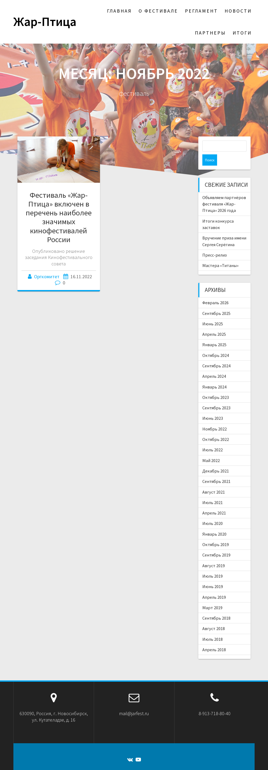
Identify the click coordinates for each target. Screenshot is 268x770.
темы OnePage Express (190, 762)
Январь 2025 (214, 333)
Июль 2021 (212, 491)
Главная (119, 11)
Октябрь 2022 (215, 428)
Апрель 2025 (214, 323)
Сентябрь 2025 (216, 302)
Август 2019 (213, 554)
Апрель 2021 (214, 501)
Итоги (242, 33)
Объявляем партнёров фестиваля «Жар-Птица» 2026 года (224, 193)
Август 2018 (213, 617)
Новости (238, 11)
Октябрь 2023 (215, 386)
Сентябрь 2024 (216, 354)
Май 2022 (211, 449)
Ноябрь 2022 (214, 417)
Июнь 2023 (212, 407)
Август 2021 (213, 480)
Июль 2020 (212, 512)
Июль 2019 (212, 564)
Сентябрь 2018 (216, 606)
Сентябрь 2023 (216, 396)
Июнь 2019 (212, 575)
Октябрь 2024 (215, 344)
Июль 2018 (212, 628)
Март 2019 (212, 596)
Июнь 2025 (212, 312)
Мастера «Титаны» (220, 254)
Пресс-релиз (214, 243)
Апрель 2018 (214, 638)
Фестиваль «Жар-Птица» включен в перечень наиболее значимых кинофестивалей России (59, 217)
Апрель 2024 (214, 365)
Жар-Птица (44, 22)
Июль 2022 (212, 438)
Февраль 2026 (215, 291)
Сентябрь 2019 (216, 543)
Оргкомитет (46, 276)
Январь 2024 (214, 375)
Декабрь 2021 (215, 459)
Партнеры (210, 33)
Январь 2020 (214, 522)
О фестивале (158, 11)
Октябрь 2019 (215, 533)
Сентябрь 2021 (216, 470)
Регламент (201, 11)
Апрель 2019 (214, 586)
